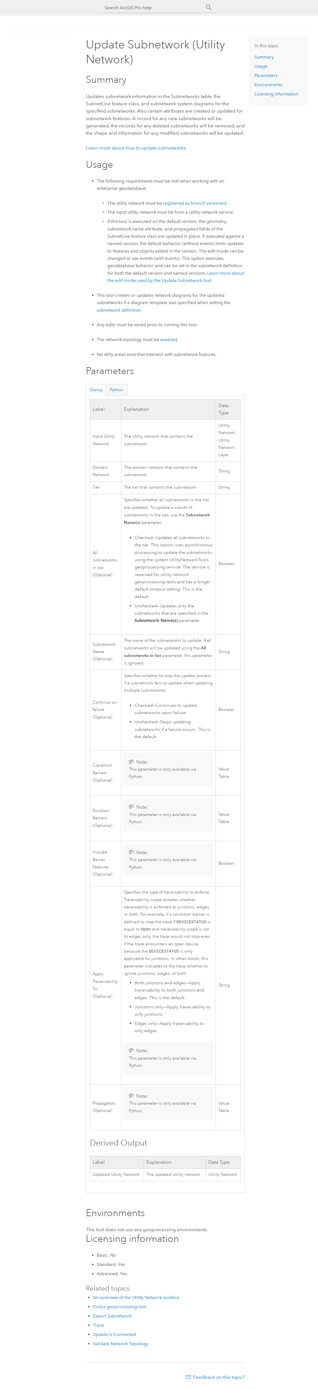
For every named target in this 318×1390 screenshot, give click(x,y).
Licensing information (276, 94)
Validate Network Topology (120, 1345)
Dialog (96, 389)
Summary (264, 57)
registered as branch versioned (194, 203)
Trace (98, 1327)
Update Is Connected (114, 1336)
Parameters (266, 75)
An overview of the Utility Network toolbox (136, 1299)
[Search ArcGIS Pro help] (153, 8)
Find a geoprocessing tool (119, 1308)
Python (116, 389)
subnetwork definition (119, 310)
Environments (268, 84)
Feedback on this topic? (219, 1379)
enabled (168, 339)
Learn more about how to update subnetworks (136, 148)
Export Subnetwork (112, 1317)
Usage (261, 66)
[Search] (209, 7)
